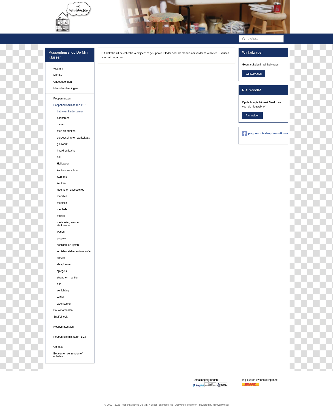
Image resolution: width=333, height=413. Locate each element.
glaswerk (62, 144)
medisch (62, 202)
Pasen (61, 231)
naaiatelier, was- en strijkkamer (68, 224)
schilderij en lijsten (68, 245)
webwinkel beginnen (186, 404)
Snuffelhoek (60, 316)
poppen (61, 238)
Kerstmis (62, 176)
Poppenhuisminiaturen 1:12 (69, 105)
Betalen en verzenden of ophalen (68, 355)
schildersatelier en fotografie (74, 251)
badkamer (63, 118)
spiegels (62, 271)
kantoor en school (67, 170)
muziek (61, 215)
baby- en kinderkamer (70, 111)
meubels (62, 209)
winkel (60, 297)
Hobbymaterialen (63, 326)
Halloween (63, 163)
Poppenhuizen (62, 98)
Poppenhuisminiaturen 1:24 (69, 336)
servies (61, 257)
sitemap (163, 404)
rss (171, 404)
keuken (61, 183)
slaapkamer (64, 264)
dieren (60, 124)
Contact (58, 346)
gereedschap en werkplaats (73, 137)
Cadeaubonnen (62, 81)
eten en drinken (66, 131)
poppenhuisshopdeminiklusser (263, 133)
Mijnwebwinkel (220, 404)
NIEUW (57, 75)
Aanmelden (252, 115)
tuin (59, 284)
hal (59, 157)
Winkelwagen (254, 73)
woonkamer (64, 303)
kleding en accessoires (70, 189)
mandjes (62, 196)
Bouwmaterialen (63, 310)
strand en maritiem (68, 277)
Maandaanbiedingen (65, 88)
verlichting (63, 290)
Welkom (58, 68)
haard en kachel (66, 150)
